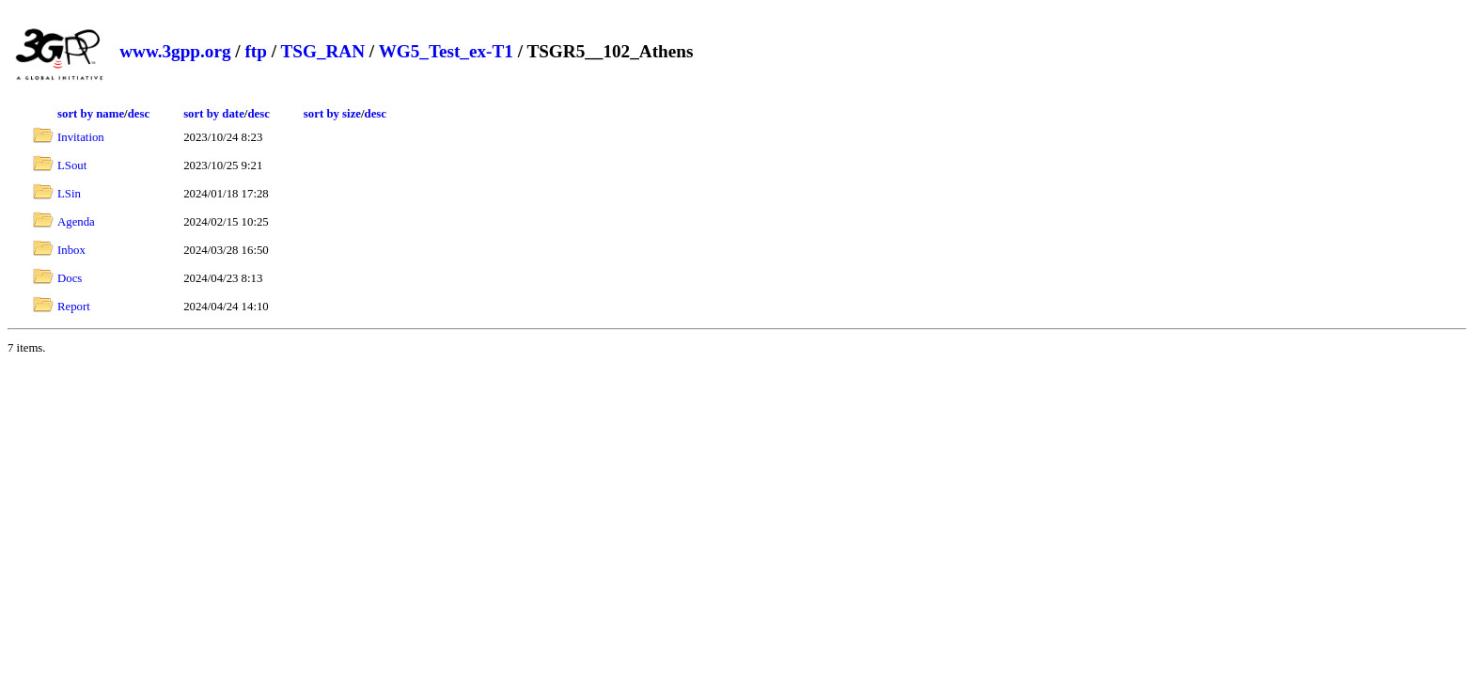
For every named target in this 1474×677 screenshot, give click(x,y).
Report (73, 306)
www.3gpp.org (174, 51)
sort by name (90, 113)
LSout (71, 165)
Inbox (71, 250)
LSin (69, 193)
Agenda (76, 221)
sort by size (332, 113)
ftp (255, 51)
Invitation (80, 137)
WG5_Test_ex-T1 (446, 51)
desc (138, 113)
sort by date (213, 113)
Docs (69, 278)
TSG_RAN (322, 51)
